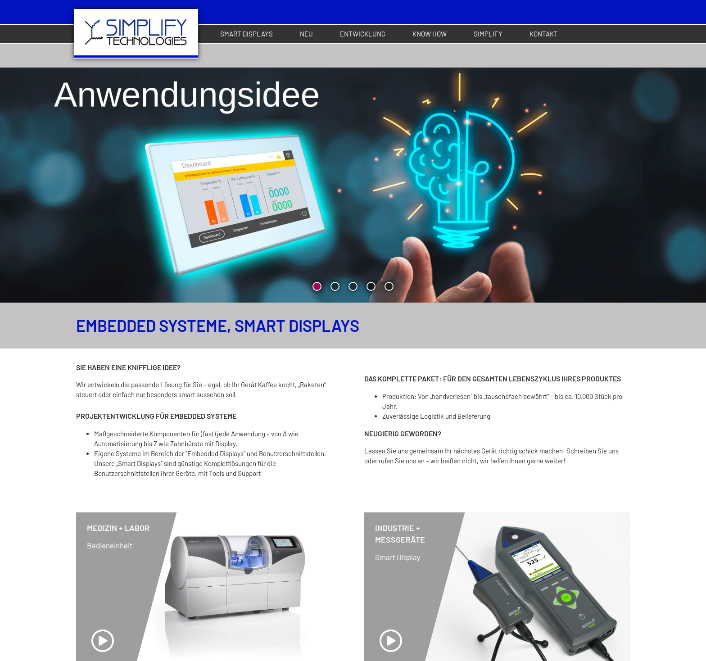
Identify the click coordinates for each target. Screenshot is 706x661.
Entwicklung (362, 34)
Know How (429, 34)
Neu (306, 34)
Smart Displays (246, 34)
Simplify (488, 34)
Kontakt (544, 34)
